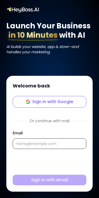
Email (18, 133)
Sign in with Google (49, 102)
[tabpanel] (49, 157)
